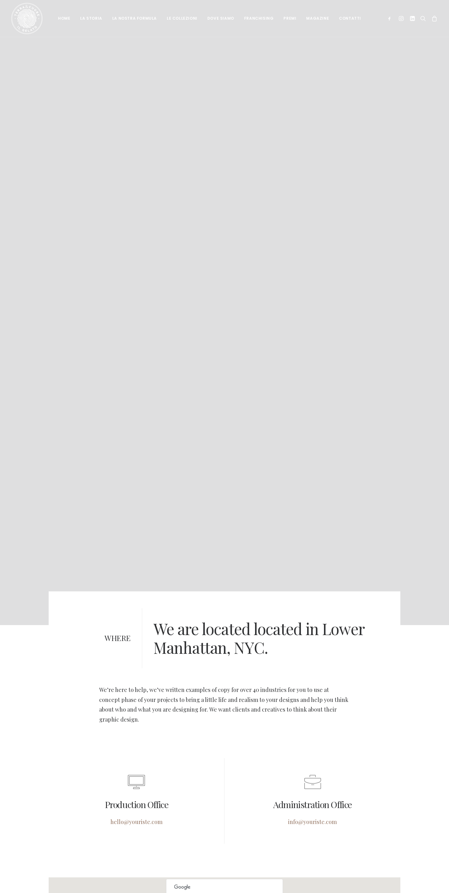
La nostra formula (134, 18)
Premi (289, 18)
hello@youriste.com (136, 786)
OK (258, 879)
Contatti (350, 18)
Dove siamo (220, 18)
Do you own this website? (203, 879)
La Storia (91, 18)
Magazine (317, 18)
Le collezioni (182, 18)
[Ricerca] (423, 18)
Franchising (259, 18)
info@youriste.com (312, 786)
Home (64, 18)
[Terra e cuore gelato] (26, 18)
